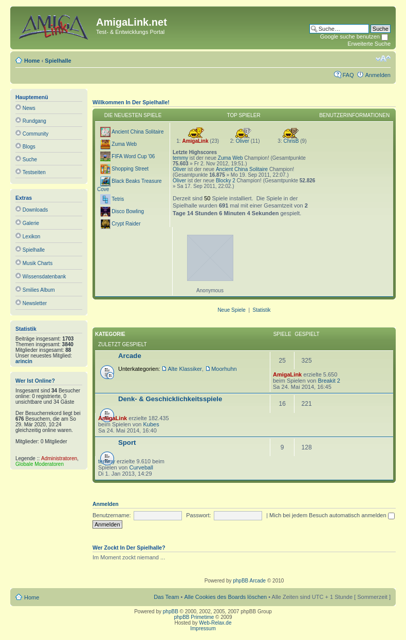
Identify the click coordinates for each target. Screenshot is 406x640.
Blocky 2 (225, 180)
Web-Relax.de (215, 623)
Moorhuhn (224, 369)
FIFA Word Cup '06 (133, 156)
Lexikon (31, 236)
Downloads (35, 210)
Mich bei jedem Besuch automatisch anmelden (332, 515)
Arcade (129, 356)
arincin (23, 361)
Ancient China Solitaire (137, 132)
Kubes (151, 424)
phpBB (170, 611)
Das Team (166, 597)
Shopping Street (130, 169)
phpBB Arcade (249, 580)
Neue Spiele (231, 310)
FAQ (348, 75)
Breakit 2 (329, 381)
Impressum (202, 628)
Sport (127, 442)
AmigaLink (195, 141)
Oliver (242, 141)
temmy (180, 158)
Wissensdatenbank (44, 276)
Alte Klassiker (185, 369)
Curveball (141, 467)
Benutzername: (112, 515)
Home (32, 61)
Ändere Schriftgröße (383, 58)
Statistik (262, 310)
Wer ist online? (35, 381)
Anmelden (378, 75)
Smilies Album (39, 290)
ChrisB (291, 141)
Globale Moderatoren (39, 464)
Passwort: (198, 515)
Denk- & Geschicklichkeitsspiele (170, 399)
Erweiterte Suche (369, 44)
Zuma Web (124, 144)
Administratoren (59, 458)
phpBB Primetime (194, 617)
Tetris (118, 199)
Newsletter (35, 303)
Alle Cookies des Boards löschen (225, 597)
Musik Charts (37, 263)
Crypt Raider (126, 224)
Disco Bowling (128, 211)
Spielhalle (58, 61)
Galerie (31, 223)
